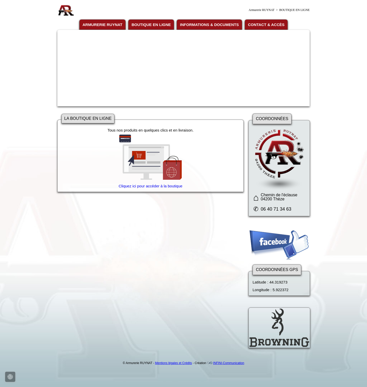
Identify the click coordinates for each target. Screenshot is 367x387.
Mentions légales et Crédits (173, 363)
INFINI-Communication (228, 363)
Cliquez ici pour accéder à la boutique (150, 186)
